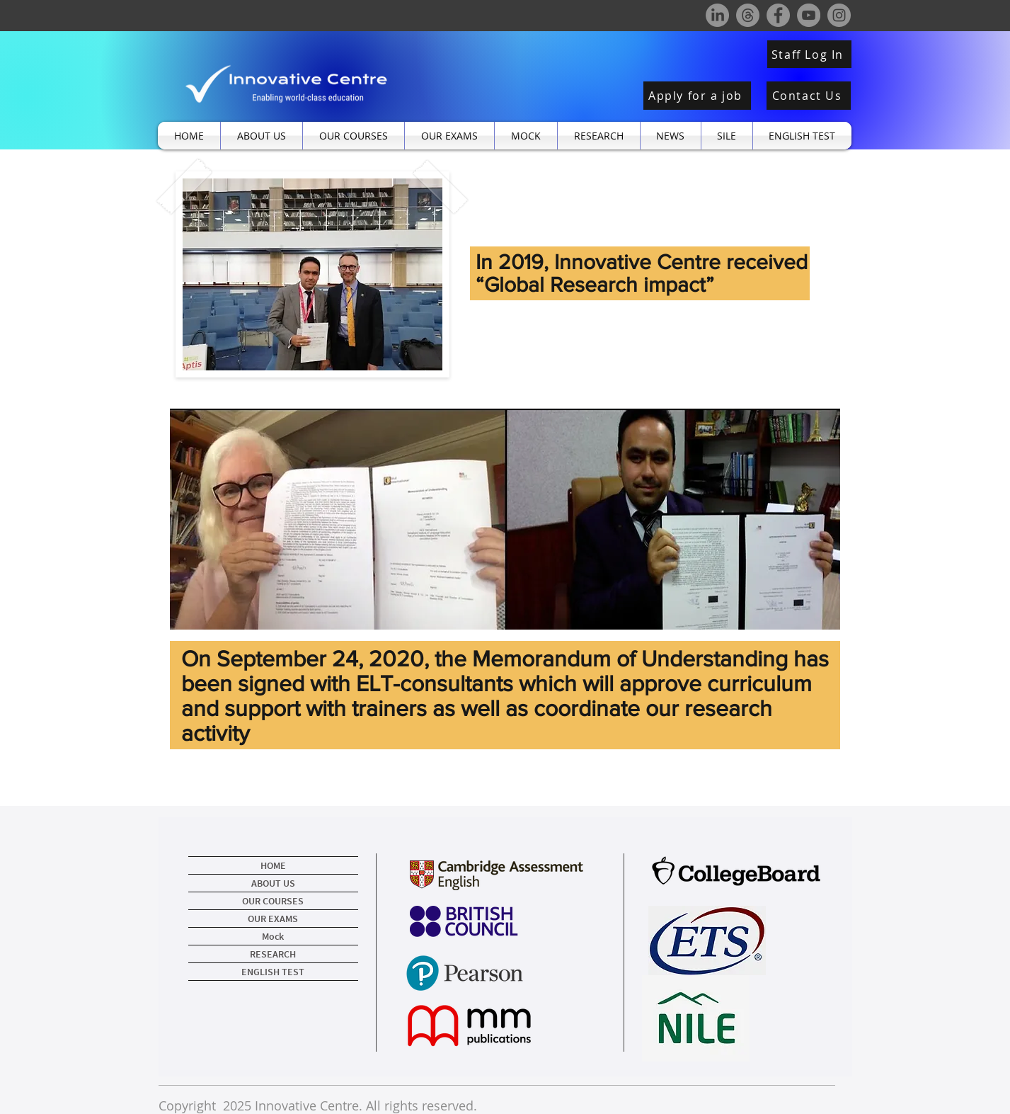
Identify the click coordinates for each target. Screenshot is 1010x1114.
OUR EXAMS (273, 918)
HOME (273, 865)
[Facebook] (778, 15)
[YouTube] (808, 15)
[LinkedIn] (717, 15)
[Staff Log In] (809, 54)
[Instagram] (839, 15)
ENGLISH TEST (272, 971)
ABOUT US (273, 883)
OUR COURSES (273, 900)
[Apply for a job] (697, 95)
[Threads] (747, 15)
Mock (273, 936)
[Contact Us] (809, 95)
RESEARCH (273, 954)
